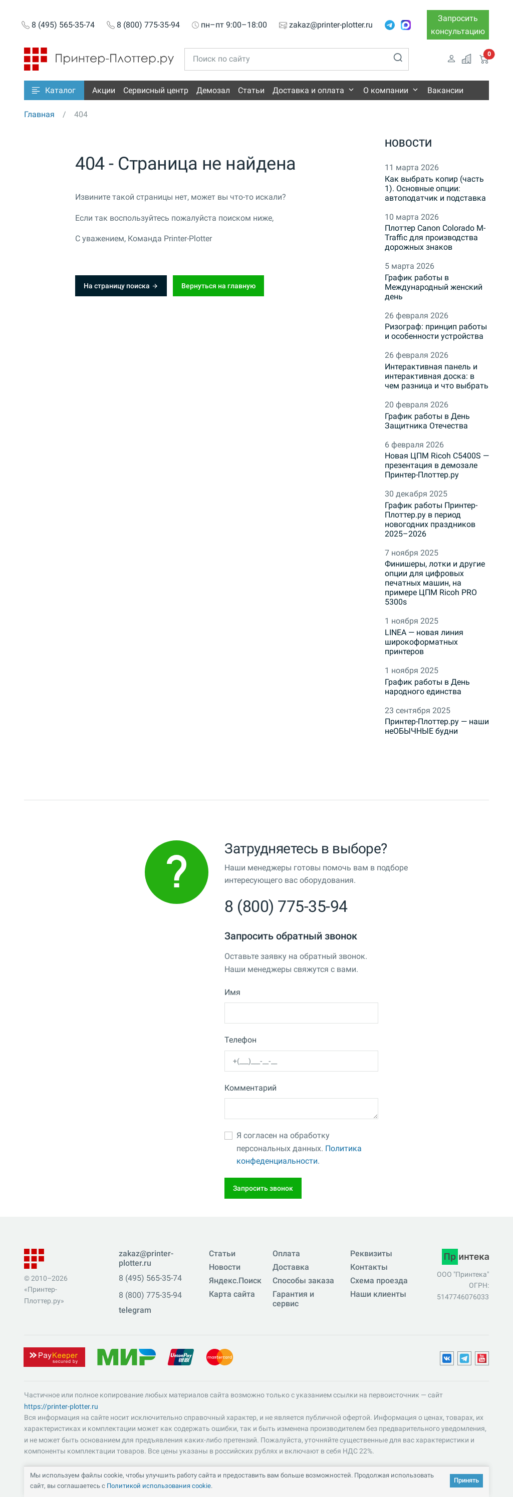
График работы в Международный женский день (433, 287)
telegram (135, 1310)
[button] (54, 90)
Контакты (369, 1267)
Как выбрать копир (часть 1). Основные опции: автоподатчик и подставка (435, 188)
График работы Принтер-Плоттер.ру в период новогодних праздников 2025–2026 (431, 520)
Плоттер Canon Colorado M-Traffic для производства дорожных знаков (435, 237)
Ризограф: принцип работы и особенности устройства (436, 331)
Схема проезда (379, 1280)
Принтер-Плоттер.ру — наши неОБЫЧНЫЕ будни (437, 726)
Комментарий (250, 1088)
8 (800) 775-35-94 (148, 25)
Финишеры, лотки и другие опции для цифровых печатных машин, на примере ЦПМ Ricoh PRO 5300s (435, 583)
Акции (103, 90)
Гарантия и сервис (293, 1298)
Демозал (213, 90)
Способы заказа (303, 1280)
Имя (232, 992)
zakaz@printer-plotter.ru (331, 25)
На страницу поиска (121, 286)
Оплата (286, 1253)
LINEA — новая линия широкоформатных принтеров (424, 642)
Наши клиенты (378, 1294)
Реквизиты (371, 1253)
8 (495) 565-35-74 (63, 25)
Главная (39, 114)
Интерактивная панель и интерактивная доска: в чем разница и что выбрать (436, 376)
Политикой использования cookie (159, 1485)
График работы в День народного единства (427, 686)
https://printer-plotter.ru (61, 1406)
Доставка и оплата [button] (308, 90)
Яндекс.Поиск (235, 1280)
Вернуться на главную (218, 286)
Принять (466, 1480)
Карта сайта (232, 1294)
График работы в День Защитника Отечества (427, 420)
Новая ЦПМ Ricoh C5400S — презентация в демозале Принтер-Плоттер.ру (437, 465)
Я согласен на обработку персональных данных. (299, 1148)
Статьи (251, 90)
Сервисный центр (155, 90)
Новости (408, 143)
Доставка (291, 1267)
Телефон (240, 1040)
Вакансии (445, 90)
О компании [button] (385, 90)
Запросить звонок (263, 1188)
